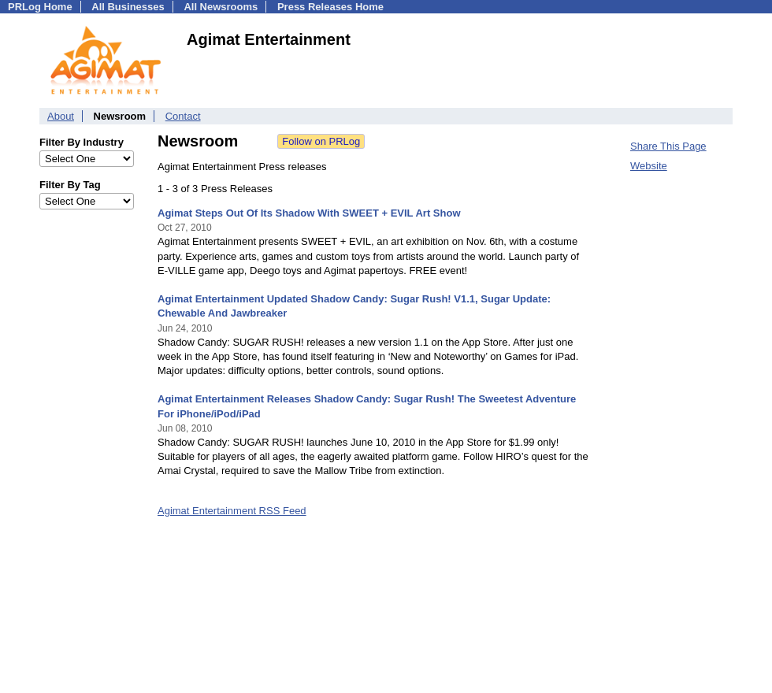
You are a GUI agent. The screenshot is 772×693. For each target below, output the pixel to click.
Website (648, 166)
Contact (183, 116)
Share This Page (668, 146)
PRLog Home (40, 7)
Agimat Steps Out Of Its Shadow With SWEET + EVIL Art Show (309, 213)
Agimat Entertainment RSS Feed (232, 511)
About (60, 116)
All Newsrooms (221, 7)
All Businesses (128, 7)
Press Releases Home (330, 7)
